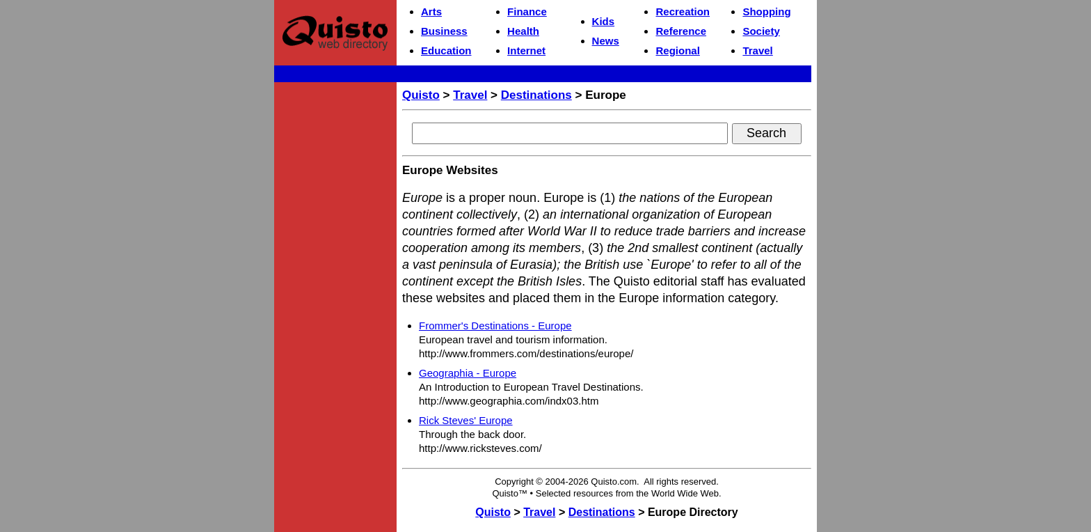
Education (446, 50)
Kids (603, 21)
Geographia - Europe (467, 373)
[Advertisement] (335, 297)
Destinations (536, 95)
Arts (431, 11)
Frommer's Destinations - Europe (495, 325)
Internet (526, 50)
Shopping (766, 11)
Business (444, 31)
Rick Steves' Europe (466, 420)
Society (760, 31)
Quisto (421, 95)
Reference (680, 31)
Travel (757, 50)
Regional (677, 50)
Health (523, 31)
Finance (527, 11)
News (605, 41)
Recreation (682, 11)
